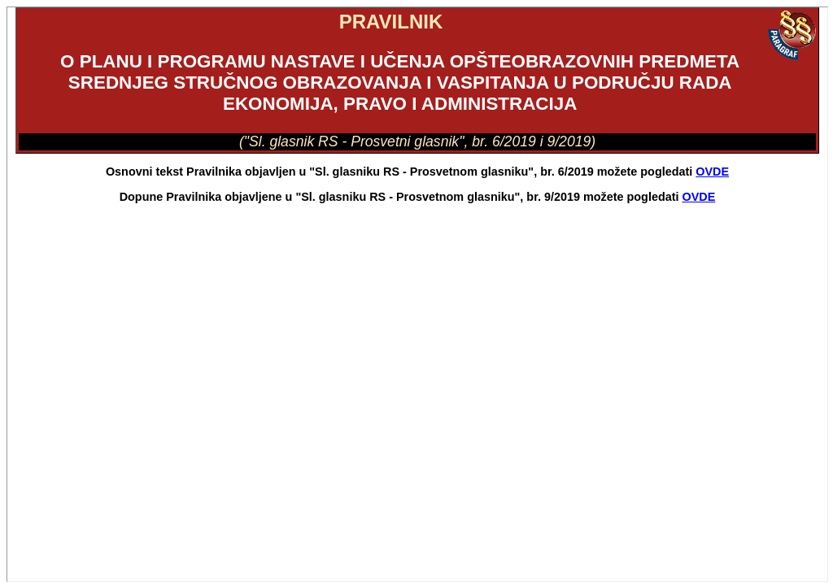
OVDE (712, 171)
